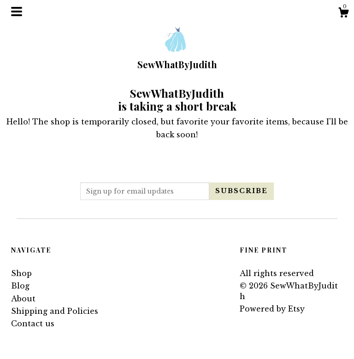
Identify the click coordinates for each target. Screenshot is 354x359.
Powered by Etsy (272, 308)
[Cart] (343, 14)
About (23, 298)
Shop (21, 273)
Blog (20, 285)
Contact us (32, 323)
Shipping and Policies (54, 311)
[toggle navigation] (16, 11)
